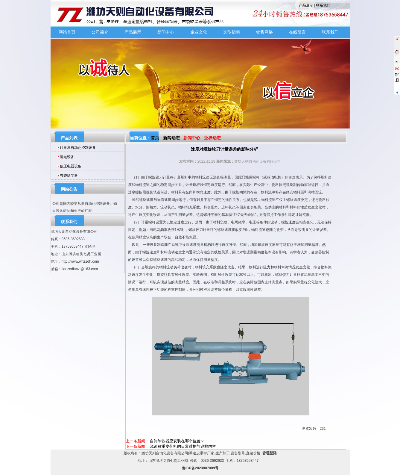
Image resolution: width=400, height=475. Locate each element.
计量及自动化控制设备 (78, 148)
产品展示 (306, 5)
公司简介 (100, 32)
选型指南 (231, 32)
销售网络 (264, 32)
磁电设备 (67, 157)
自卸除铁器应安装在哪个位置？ (177, 441)
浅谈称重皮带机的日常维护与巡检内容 (183, 446)
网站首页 (67, 32)
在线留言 (297, 32)
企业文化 (198, 32)
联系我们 (323, 5)
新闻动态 (171, 137)
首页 (155, 137)
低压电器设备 (70, 166)
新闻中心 (165, 32)
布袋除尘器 (69, 175)
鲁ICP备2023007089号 (200, 468)
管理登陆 (269, 453)
